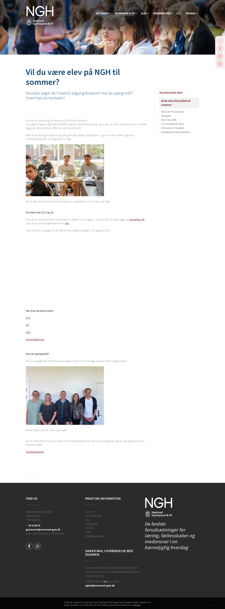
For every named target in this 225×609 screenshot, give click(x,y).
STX (43, 212)
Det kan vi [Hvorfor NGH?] (90, 511)
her (105, 581)
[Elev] (145, 13)
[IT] (179, 13)
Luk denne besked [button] (158, 604)
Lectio (220, 48)
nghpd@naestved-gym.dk (100, 585)
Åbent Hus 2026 (168, 119)
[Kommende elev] (126, 13)
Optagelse (166, 115)
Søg (220, 41)
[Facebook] (29, 545)
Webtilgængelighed (94, 536)
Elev (87, 519)
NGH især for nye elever (172, 111)
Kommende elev (171, 92)
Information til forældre (172, 127)
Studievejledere (35, 452)
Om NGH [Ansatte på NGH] (89, 527)
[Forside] (40, 15)
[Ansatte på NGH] (191, 13)
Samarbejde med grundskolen (175, 132)
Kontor (88, 532)
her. (67, 223)
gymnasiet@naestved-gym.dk (43, 529)
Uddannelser (91, 523)
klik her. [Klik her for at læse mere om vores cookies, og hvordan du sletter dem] (137, 605)
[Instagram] (37, 545)
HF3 (28, 332)
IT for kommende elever (172, 123)
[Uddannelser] (162, 13)
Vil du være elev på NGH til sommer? (175, 102)
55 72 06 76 (34, 525)
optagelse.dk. (137, 219)
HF (51, 212)
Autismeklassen (35, 339)
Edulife (220, 56)
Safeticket (220, 64)
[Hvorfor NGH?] (103, 13)
